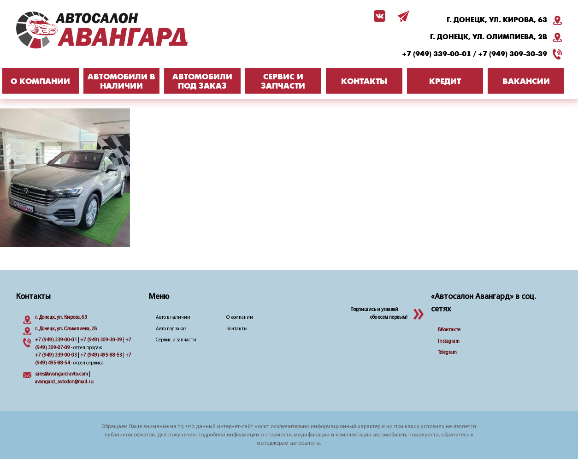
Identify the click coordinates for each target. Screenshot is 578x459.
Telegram (447, 352)
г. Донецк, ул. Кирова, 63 (497, 20)
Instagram (449, 341)
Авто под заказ (171, 329)
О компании (239, 317)
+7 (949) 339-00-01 (436, 54)
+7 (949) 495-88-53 (101, 355)
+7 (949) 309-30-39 (512, 54)
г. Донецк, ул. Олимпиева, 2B (488, 37)
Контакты (237, 329)
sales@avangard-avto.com (61, 374)
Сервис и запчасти (176, 340)
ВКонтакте (449, 330)
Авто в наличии (173, 317)
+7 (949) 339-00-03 (56, 355)
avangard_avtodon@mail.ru (64, 382)
